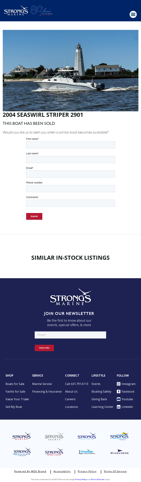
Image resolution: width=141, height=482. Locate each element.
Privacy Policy (87, 471)
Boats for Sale (15, 384)
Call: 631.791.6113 (76, 384)
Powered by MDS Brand (30, 471)
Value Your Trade (17, 399)
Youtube (125, 399)
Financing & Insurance (47, 391)
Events (96, 384)
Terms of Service (115, 471)
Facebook (125, 391)
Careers (70, 399)
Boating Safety (101, 391)
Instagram (126, 384)
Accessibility (62, 471)
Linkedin (125, 407)
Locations (71, 407)
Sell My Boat (14, 407)
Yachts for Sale (15, 391)
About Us (71, 391)
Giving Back (99, 399)
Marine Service (42, 384)
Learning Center (102, 407)
